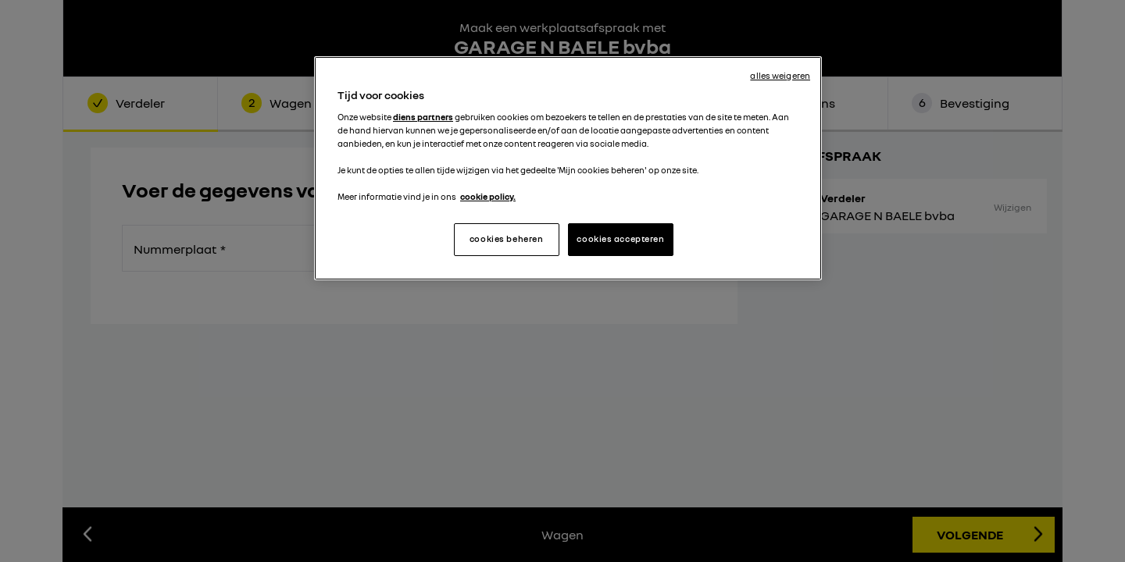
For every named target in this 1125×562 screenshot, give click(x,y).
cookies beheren (507, 238)
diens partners (423, 117)
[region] (568, 168)
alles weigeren (780, 75)
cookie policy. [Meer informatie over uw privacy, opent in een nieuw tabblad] (488, 196)
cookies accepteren (620, 238)
